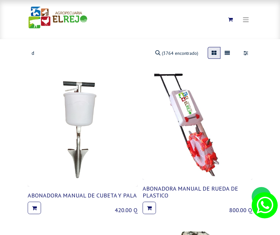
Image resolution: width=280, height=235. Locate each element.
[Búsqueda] (177, 53)
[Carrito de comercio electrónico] (230, 19)
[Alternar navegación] (246, 19)
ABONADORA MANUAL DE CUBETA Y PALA (82, 195)
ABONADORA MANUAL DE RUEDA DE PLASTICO (190, 192)
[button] (34, 208)
